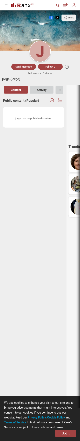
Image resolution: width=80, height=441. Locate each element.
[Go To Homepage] (25, 4)
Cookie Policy (56, 417)
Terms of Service (15, 422)
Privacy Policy (37, 417)
